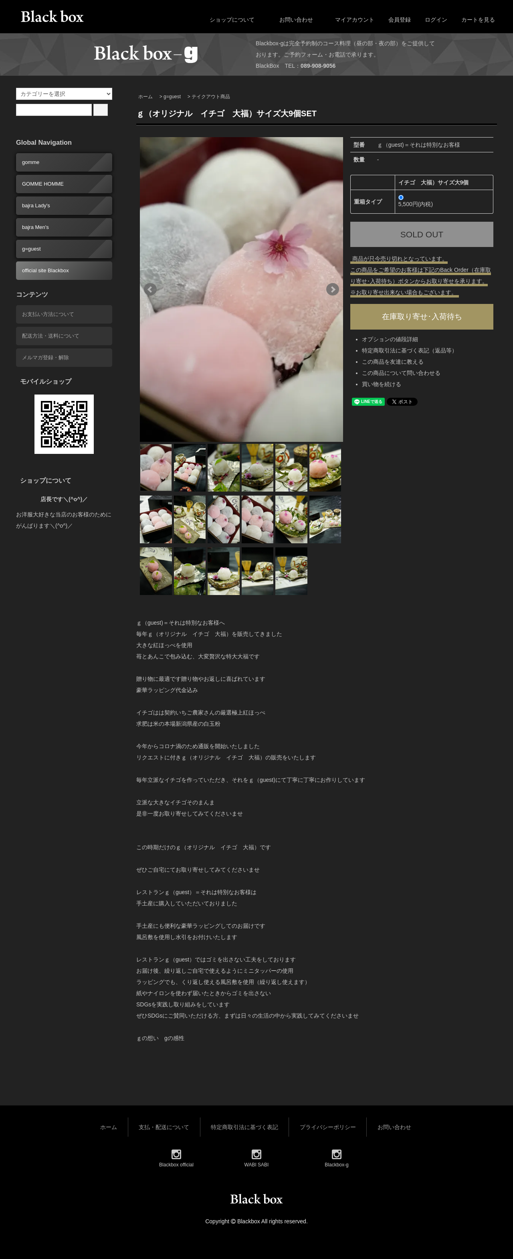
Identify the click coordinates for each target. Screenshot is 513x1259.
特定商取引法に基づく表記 (244, 1127)
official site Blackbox (45, 270)
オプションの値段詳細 (390, 341)
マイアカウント (350, 19)
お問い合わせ (290, 19)
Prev (150, 289)
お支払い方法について (48, 314)
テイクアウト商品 (211, 96)
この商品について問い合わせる (401, 375)
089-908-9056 (318, 66)
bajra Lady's (36, 205)
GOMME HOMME (43, 184)
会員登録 (395, 19)
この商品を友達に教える (393, 363)
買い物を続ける (381, 386)
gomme (30, 162)
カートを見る (474, 19)
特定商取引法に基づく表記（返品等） (409, 352)
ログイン (431, 19)
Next (332, 289)
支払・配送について (164, 1127)
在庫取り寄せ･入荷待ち (422, 317)
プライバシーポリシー (328, 1127)
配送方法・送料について (50, 336)
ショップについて (226, 19)
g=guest (172, 96)
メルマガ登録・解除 (45, 357)
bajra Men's (35, 227)
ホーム (145, 96)
